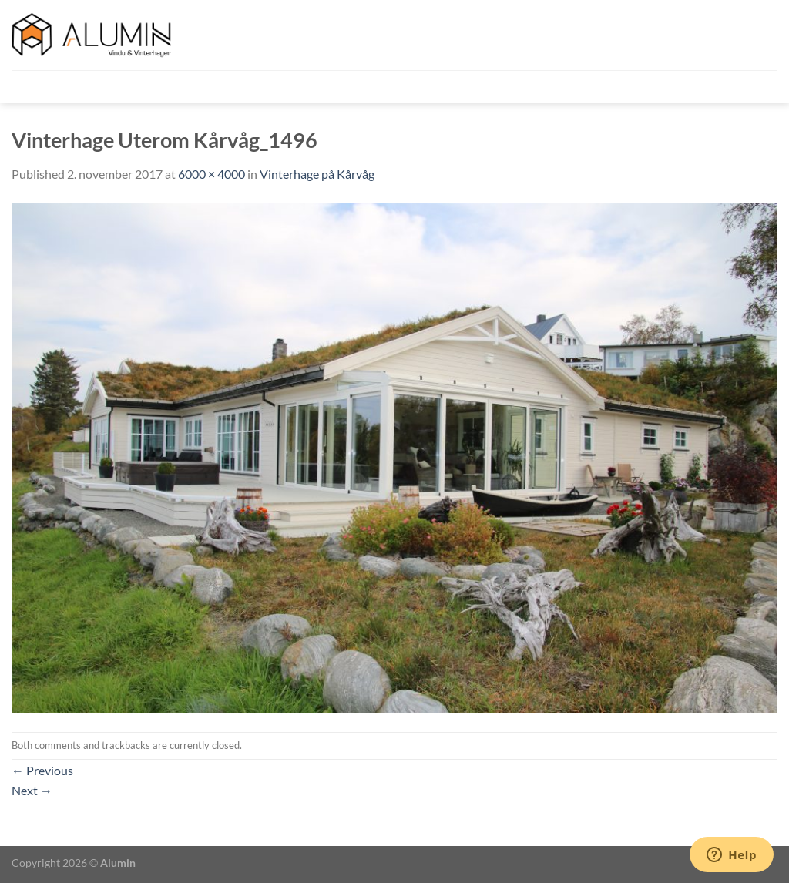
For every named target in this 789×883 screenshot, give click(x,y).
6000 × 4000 (211, 173)
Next (32, 790)
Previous (42, 770)
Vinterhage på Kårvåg (317, 173)
